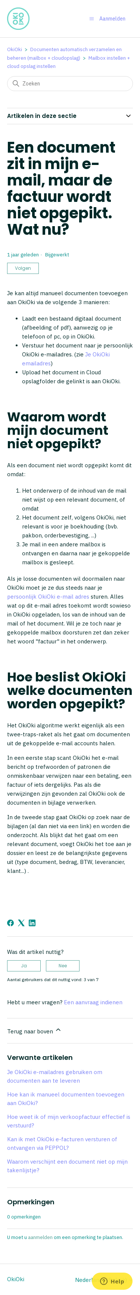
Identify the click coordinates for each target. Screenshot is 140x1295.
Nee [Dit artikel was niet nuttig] (63, 965)
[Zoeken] (70, 83)
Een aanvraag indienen (93, 1002)
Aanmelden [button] (112, 18)
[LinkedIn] (32, 923)
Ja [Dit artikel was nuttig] (24, 965)
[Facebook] (10, 923)
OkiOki (14, 49)
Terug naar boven (34, 1030)
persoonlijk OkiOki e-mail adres (48, 596)
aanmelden (40, 1237)
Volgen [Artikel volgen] (23, 268)
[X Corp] (21, 923)
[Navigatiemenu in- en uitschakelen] (91, 18)
